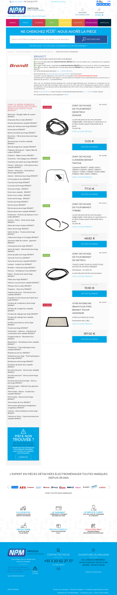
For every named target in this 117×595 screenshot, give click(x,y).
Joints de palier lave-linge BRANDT (21, 255)
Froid (25, 23)
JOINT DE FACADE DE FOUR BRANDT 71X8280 (81, 207)
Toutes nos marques (60, 589)
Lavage (12, 23)
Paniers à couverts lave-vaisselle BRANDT (23, 283)
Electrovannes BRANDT (17, 205)
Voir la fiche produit (82, 132)
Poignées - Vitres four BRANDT (19, 289)
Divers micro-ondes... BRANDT (19, 195)
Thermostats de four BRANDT (19, 402)
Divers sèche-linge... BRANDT (19, 199)
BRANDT (66, 94)
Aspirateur (65, 23)
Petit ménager (51, 24)
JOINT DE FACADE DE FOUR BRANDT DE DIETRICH (81, 257)
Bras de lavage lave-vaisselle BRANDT (22, 147)
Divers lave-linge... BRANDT (18, 189)
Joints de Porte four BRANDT (19, 258)
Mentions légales (76, 589)
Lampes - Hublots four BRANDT (20, 264)
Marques (104, 23)
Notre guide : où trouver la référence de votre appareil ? (58, 46)
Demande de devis (58, 1)
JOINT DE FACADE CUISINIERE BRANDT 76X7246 (82, 159)
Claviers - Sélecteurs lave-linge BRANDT (23, 176)
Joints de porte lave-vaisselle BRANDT (22, 261)
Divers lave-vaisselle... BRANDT (19, 192)
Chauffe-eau (78, 24)
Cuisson (39, 23)
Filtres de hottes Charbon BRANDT (21, 225)
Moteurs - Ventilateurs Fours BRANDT (22, 271)
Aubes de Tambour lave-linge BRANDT (22, 126)
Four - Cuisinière (88, 91)
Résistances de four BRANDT (19, 353)
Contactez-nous (86, 593)
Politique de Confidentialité (67, 593)
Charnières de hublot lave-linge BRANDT (23, 162)
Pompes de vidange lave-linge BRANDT (23, 314)
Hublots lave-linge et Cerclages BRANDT (23, 237)
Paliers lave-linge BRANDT (18, 279)
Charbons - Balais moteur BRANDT (21, 155)
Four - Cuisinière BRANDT (64, 71)
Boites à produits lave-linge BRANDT (21, 133)
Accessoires (91, 23)
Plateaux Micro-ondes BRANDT (19, 286)
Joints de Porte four (44, 91)
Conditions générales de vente (96, 589)
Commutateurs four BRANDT (19, 179)
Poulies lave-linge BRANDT (18, 328)
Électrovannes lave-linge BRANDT (21, 208)
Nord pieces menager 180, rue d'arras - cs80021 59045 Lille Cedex (19, 569)
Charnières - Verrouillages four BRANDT (23, 159)
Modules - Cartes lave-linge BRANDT (21, 268)
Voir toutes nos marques (58, 493)
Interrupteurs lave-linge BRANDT (20, 246)
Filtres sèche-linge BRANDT (18, 229)
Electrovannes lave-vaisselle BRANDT (22, 211)
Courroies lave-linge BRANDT (19, 182)
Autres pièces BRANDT (16, 130)
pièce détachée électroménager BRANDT (58, 74)
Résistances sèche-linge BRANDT (20, 361)
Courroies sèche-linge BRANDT (19, 186)
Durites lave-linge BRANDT (18, 202)
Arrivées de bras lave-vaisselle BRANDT (22, 123)
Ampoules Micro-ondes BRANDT (20, 120)
